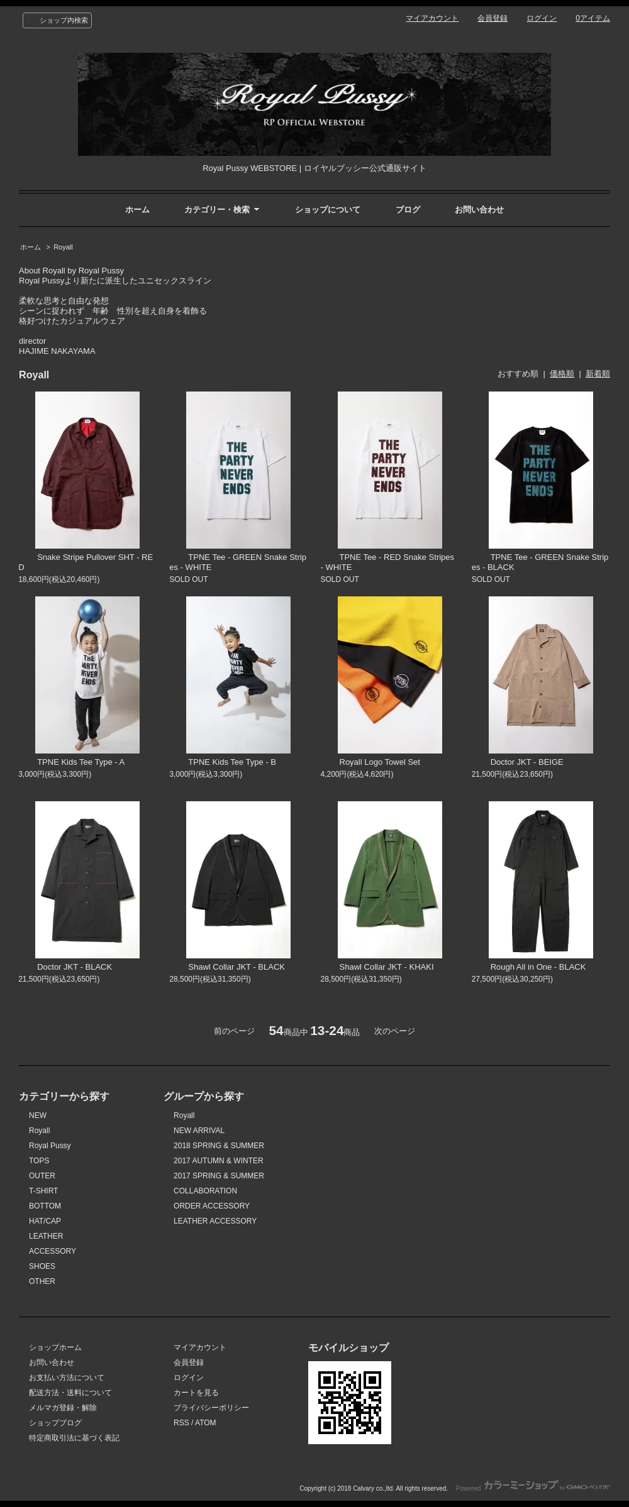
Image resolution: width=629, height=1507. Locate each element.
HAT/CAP (45, 1221)
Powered (533, 1488)
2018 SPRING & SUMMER (219, 1145)
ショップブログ (55, 1422)
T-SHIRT (43, 1190)
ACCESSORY (52, 1251)
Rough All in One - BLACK (529, 967)
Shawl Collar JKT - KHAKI (377, 967)
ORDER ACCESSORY (212, 1206)
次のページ (394, 1031)
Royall (63, 247)
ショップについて (327, 209)
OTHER (42, 1281)
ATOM (205, 1422)
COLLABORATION (205, 1190)
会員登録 (492, 18)
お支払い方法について (66, 1377)
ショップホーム (55, 1347)
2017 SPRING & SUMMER (219, 1175)
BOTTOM (45, 1206)
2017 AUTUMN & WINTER (219, 1160)
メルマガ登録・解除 (63, 1407)
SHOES (42, 1266)
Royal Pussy (50, 1145)
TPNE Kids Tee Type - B (222, 762)
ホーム (137, 209)
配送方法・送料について (70, 1392)
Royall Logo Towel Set (370, 762)
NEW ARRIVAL (199, 1130)
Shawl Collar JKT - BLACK (227, 967)
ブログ (408, 209)
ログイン (541, 18)
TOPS (39, 1160)
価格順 (562, 373)
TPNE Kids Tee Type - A (71, 762)
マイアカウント (432, 18)
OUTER (42, 1175)
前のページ (234, 1031)
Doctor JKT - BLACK (65, 967)
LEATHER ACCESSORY (215, 1221)
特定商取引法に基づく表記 (74, 1437)
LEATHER (46, 1236)
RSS (181, 1422)
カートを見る (196, 1392)
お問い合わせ (479, 209)
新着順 (598, 373)
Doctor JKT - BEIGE (518, 762)
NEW (38, 1115)
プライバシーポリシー (211, 1407)
